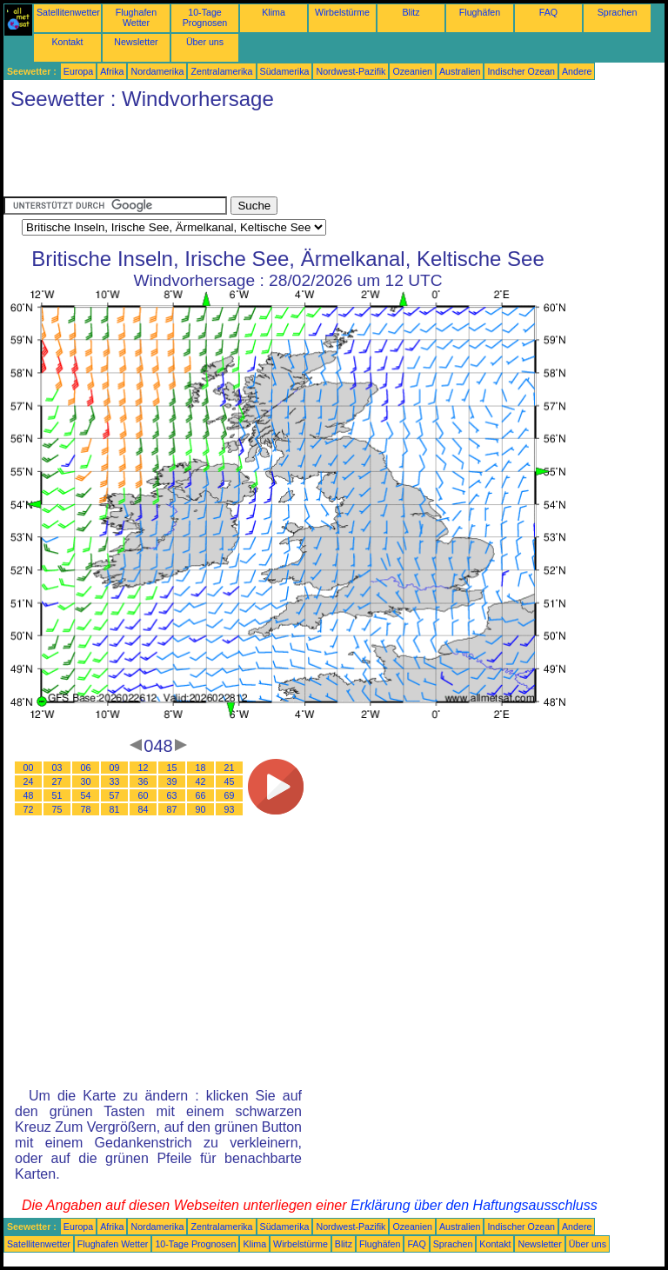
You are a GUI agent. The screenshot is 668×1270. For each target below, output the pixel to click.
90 (201, 809)
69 (229, 795)
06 (86, 767)
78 (86, 809)
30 (86, 781)
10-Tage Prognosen (205, 17)
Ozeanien (412, 71)
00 (28, 767)
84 (143, 809)
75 (57, 809)
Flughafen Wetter (136, 17)
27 (57, 781)
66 (201, 795)
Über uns (205, 42)
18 (201, 767)
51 (57, 795)
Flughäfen (479, 12)
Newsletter (135, 42)
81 (115, 809)
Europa (78, 71)
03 (57, 767)
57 (115, 795)
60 (143, 795)
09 (115, 767)
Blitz (410, 12)
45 (229, 781)
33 (115, 781)
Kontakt (67, 42)
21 (229, 767)
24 (28, 781)
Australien (459, 71)
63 (172, 795)
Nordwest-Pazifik (350, 71)
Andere (576, 71)
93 (229, 809)
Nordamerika (157, 71)
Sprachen (618, 12)
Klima (273, 12)
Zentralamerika (221, 71)
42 (201, 781)
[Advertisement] (320, 157)
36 (143, 781)
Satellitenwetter (68, 12)
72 (28, 809)
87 (172, 809)
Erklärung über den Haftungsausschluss (474, 1205)
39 (172, 781)
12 (143, 767)
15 (172, 767)
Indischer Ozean (521, 71)
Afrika (112, 71)
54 (86, 795)
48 (28, 795)
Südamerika (285, 71)
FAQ (548, 12)
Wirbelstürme (342, 12)
